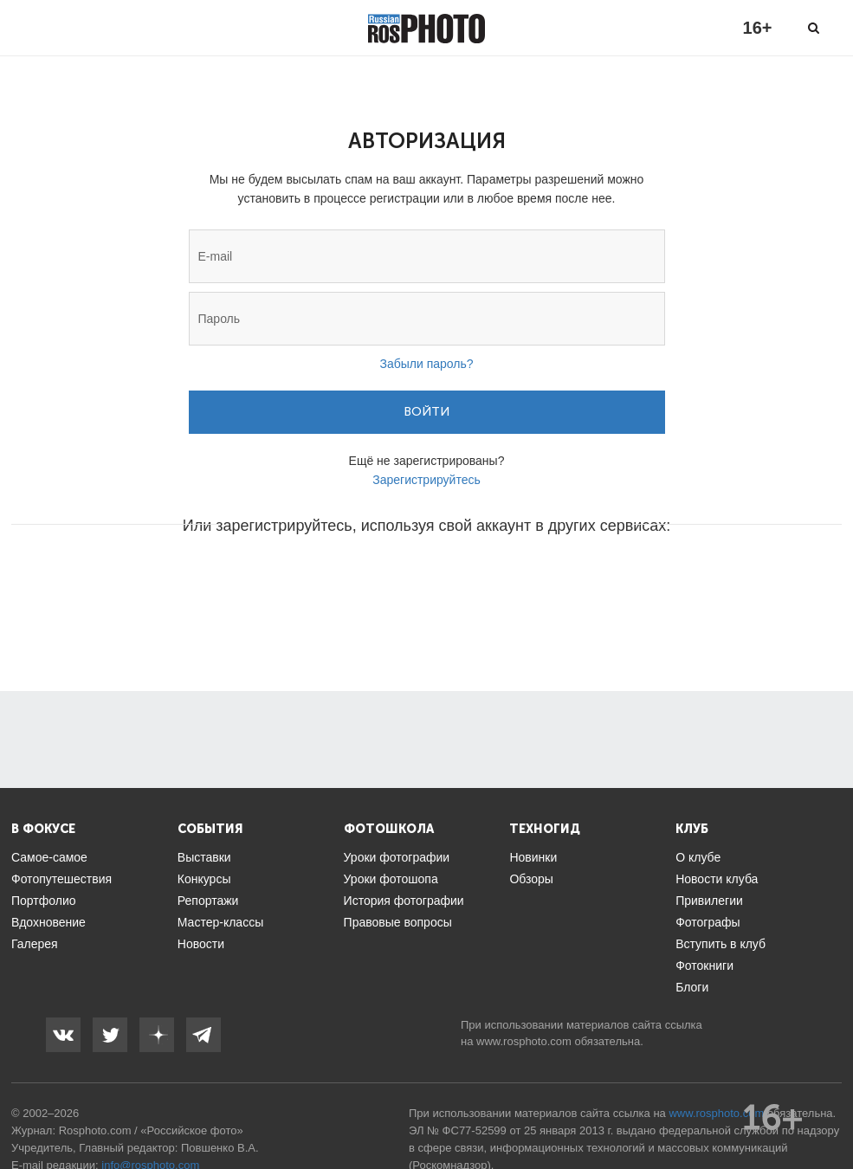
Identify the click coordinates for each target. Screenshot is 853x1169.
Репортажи (208, 900)
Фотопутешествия (61, 879)
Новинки (533, 857)
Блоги (691, 987)
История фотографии (404, 900)
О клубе (698, 857)
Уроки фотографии (397, 857)
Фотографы (707, 922)
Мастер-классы (220, 922)
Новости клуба (716, 879)
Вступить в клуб (720, 944)
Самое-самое (49, 857)
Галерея (34, 944)
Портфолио (43, 900)
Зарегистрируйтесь (426, 480)
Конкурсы (204, 879)
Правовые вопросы (398, 922)
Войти (426, 411)
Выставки (204, 857)
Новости (201, 944)
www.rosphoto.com (524, 1041)
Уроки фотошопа (391, 879)
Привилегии (709, 900)
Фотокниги (704, 965)
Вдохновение (48, 922)
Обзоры (531, 879)
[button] (295, 577)
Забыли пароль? (426, 364)
